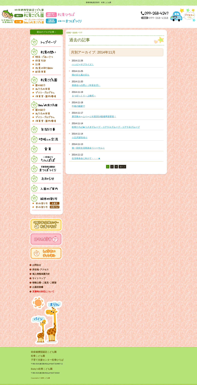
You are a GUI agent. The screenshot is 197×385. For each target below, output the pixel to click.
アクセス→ (183, 15)
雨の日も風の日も (80, 75)
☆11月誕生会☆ (79, 137)
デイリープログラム (46, 92)
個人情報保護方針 (41, 274)
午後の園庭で (78, 106)
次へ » (122, 167)
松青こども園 (45, 80)
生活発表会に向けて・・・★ (86, 158)
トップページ (45, 42)
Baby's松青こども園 (45, 104)
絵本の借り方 (45, 198)
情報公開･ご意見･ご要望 (44, 283)
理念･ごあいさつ (46, 56)
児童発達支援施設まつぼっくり (45, 168)
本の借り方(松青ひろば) (46, 206)
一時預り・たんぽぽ (45, 158)
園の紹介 (46, 85)
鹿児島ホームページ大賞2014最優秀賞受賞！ (94, 116)
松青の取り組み (46, 67)
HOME (68, 32)
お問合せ (36, 265)
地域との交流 (45, 139)
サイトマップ (38, 278)
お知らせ (45, 178)
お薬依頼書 (37, 287)
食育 (45, 149)
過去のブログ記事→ (46, 32)
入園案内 (45, 188)
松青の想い (45, 51)
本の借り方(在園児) (46, 203)
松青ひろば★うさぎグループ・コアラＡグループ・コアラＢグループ (106, 127)
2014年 (75, 32)
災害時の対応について (43, 291)
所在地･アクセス (40, 269)
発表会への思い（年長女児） (86, 85)
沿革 (46, 64)
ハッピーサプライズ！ (83, 64)
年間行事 (45, 129)
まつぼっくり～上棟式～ (84, 96)
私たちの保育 (46, 88)
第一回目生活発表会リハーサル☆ (88, 148)
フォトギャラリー (46, 96)
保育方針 (46, 60)
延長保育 (46, 71)
